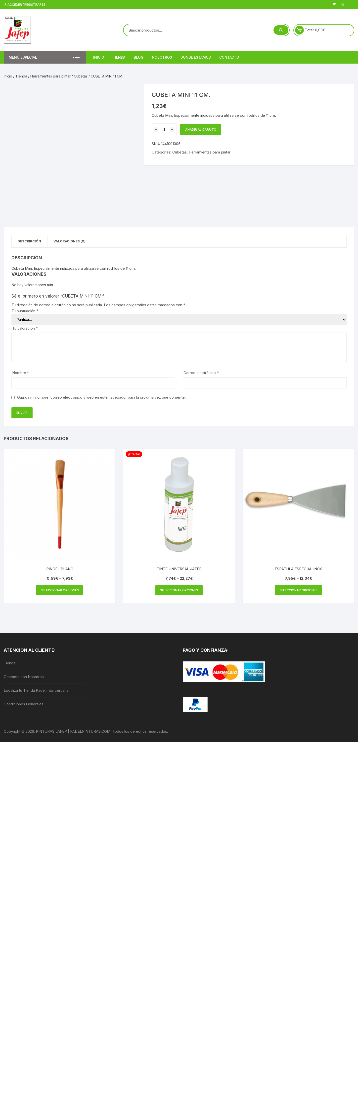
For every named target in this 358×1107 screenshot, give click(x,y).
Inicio (98, 57)
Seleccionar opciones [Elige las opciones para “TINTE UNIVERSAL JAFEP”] (179, 591)
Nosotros (162, 57)
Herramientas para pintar (50, 76)
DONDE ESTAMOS (195, 57)
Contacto (229, 57)
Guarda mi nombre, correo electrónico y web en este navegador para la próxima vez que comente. (101, 398)
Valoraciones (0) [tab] (74, 241)
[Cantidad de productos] (164, 129)
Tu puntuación (24, 311)
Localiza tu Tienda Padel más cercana (36, 691)
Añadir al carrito (200, 129)
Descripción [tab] (31, 241)
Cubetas (81, 76)
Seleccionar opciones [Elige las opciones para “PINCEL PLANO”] (60, 591)
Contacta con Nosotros (24, 678)
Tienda (119, 57)
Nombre (20, 373)
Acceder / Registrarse (24, 4)
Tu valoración (25, 329)
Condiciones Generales (24, 705)
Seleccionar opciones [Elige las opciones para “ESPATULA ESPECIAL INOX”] (298, 591)
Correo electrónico (201, 373)
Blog (138, 57)
